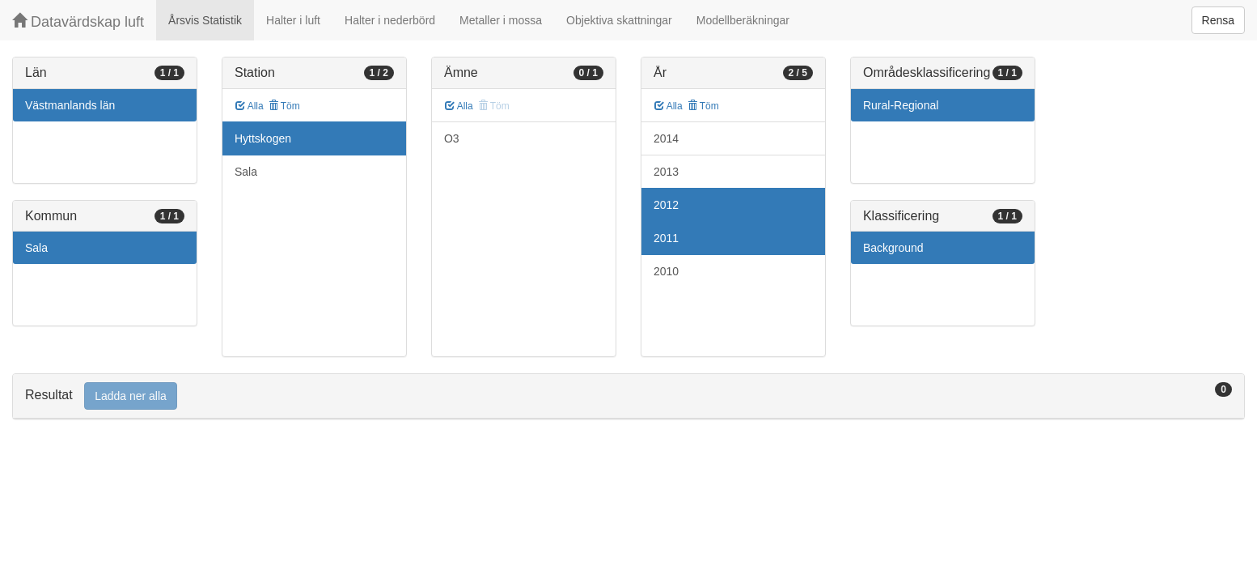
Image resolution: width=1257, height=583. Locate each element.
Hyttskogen (263, 138)
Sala (36, 247)
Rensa (1218, 20)
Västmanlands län (70, 105)
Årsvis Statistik (205, 20)
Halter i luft (293, 20)
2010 (666, 271)
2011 (666, 238)
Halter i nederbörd (390, 20)
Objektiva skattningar (619, 20)
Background (893, 247)
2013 (666, 171)
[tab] (628, 396)
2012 (666, 204)
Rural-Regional (900, 105)
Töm (284, 106)
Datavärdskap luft (78, 21)
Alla (249, 106)
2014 (666, 138)
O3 (451, 138)
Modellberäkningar (742, 20)
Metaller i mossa (500, 20)
